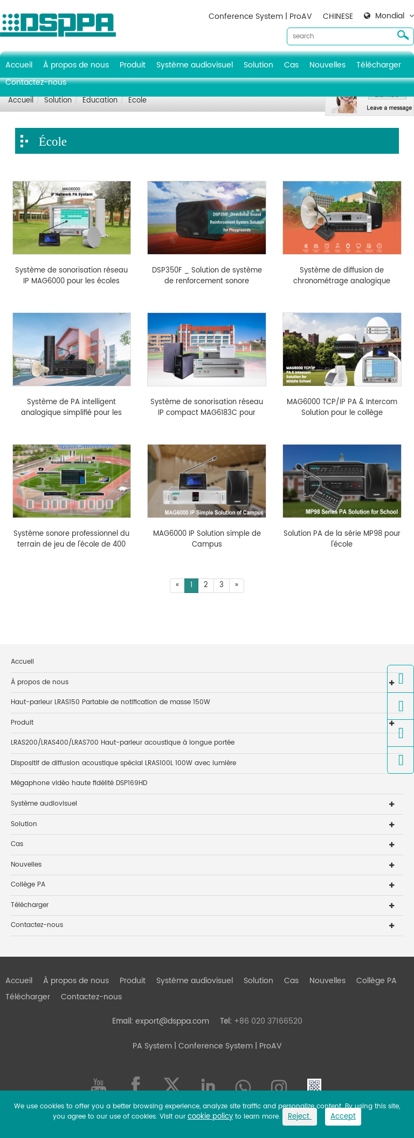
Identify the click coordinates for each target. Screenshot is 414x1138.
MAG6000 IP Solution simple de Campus (207, 539)
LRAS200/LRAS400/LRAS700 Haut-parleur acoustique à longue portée (122, 743)
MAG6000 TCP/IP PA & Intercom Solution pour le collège (342, 407)
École (137, 100)
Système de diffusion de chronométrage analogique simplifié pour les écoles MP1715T (342, 276)
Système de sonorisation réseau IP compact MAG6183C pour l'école (206, 407)
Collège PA (28, 885)
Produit (133, 65)
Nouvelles (327, 65)
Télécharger (378, 65)
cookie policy (210, 1116)
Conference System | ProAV (260, 16)
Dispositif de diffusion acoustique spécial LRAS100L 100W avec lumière (123, 763)
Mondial (389, 16)
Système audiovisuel (194, 65)
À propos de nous (76, 65)
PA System (152, 1046)
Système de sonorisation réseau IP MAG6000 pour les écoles (71, 276)
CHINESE (338, 16)
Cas (291, 65)
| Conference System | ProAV (227, 1046)
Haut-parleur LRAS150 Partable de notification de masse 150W (110, 702)
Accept (343, 1116)
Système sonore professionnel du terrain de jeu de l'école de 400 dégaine (71, 539)
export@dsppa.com (172, 1021)
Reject (300, 1116)
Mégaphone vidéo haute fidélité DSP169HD (79, 783)
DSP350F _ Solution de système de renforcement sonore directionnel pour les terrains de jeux (207, 276)
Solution (258, 65)
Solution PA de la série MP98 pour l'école (342, 539)
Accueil (18, 65)
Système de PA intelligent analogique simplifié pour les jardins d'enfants (71, 407)
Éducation (100, 100)
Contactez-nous (35, 82)
